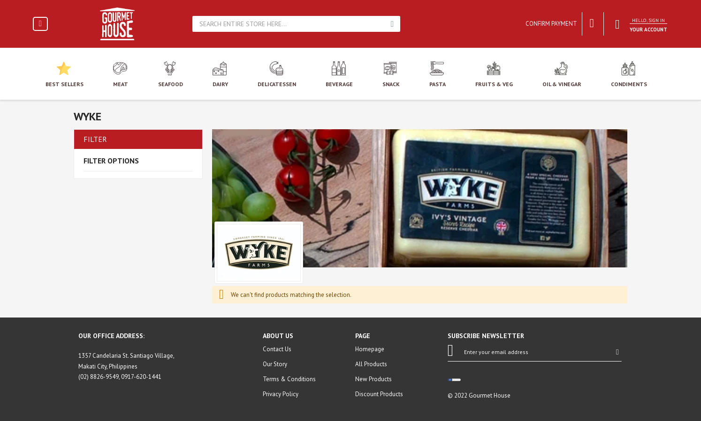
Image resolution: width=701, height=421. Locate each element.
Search (392, 24)
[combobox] (289, 24)
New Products (373, 379)
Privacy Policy (280, 394)
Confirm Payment (551, 24)
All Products (371, 364)
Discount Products (379, 394)
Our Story (275, 364)
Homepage (369, 349)
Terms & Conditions (289, 379)
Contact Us (277, 349)
